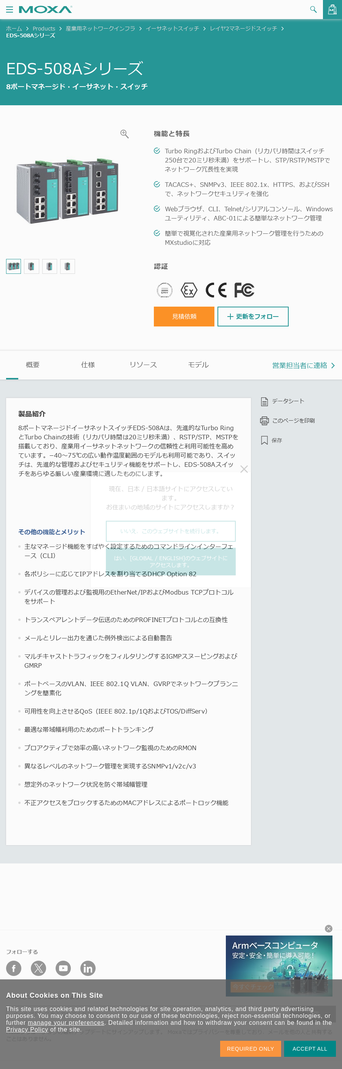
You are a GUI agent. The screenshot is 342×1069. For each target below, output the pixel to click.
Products (44, 28)
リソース (143, 364)
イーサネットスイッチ (172, 28)
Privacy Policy (27, 1029)
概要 (33, 364)
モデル (198, 364)
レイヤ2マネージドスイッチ (243, 28)
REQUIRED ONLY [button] (250, 1049)
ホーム (14, 28)
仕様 (88, 364)
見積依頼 (184, 316)
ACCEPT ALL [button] (310, 1049)
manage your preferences (66, 1022)
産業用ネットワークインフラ (100, 28)
